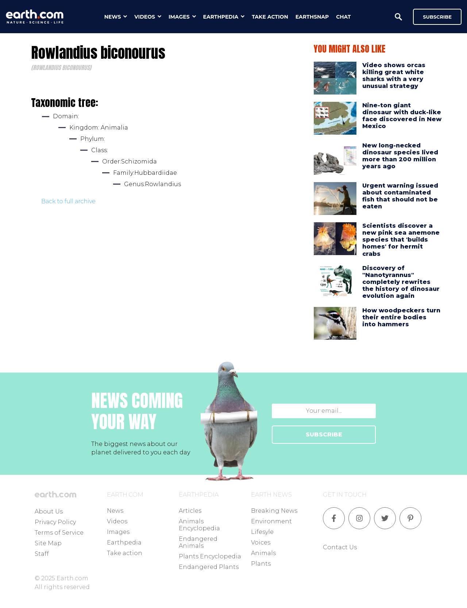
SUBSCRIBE (324, 434)
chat (343, 17)
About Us (49, 511)
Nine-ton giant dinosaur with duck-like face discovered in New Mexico (401, 116)
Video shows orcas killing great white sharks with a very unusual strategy (393, 76)
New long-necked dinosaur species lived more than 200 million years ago (400, 156)
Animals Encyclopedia (199, 525)
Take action (124, 553)
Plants (261, 563)
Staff (42, 553)
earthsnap (312, 17)
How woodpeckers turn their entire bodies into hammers (401, 317)
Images (118, 531)
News (115, 510)
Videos (117, 521)
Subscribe (437, 17)
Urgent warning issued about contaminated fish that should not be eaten (400, 196)
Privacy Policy (55, 522)
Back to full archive (68, 201)
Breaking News (274, 510)
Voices (260, 542)
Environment (271, 521)
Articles (190, 510)
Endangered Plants (209, 566)
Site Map (48, 543)
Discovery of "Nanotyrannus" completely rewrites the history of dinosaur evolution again (401, 282)
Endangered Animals (198, 542)
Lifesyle (262, 531)
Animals (263, 553)
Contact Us (340, 547)
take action (270, 17)
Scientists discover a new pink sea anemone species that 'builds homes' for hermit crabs (401, 239)
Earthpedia (124, 542)
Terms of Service (59, 532)
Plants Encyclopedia (210, 556)
